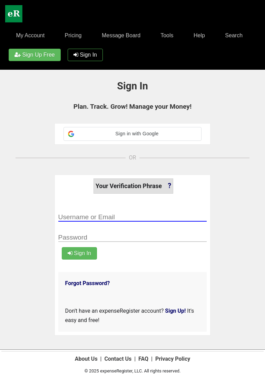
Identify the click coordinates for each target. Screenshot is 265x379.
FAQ (143, 359)
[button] (132, 134)
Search (233, 35)
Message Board (120, 35)
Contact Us (117, 359)
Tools (166, 35)
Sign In (85, 55)
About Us (86, 359)
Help (198, 35)
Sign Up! (175, 311)
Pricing (72, 35)
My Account (29, 35)
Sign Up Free (34, 55)
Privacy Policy (172, 359)
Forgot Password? (87, 283)
